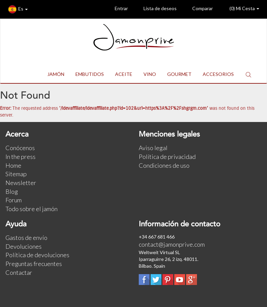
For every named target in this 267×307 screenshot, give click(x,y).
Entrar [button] (116, 9)
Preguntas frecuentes (33, 263)
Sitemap (16, 174)
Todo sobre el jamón (31, 208)
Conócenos (20, 147)
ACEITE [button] (123, 74)
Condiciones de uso (164, 165)
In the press (20, 156)
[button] (248, 74)
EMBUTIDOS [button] (89, 74)
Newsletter (20, 182)
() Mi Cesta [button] (238, 9)
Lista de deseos (155, 9)
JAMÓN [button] (55, 74)
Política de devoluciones (37, 255)
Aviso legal (153, 147)
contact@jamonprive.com (172, 244)
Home (13, 165)
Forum (13, 200)
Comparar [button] (197, 9)
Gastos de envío (26, 237)
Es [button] (18, 9)
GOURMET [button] (179, 74)
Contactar (18, 272)
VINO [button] (149, 74)
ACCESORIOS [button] (218, 74)
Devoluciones (23, 246)
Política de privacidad (167, 156)
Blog (11, 191)
